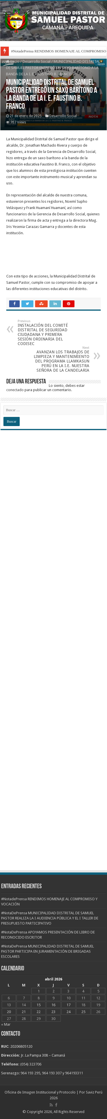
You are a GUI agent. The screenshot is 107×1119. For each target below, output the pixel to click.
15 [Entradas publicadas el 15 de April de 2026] (39, 1005)
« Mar (6, 1024)
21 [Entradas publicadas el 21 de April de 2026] (24, 1012)
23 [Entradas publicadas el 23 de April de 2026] (53, 1012)
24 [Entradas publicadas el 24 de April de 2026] (68, 1012)
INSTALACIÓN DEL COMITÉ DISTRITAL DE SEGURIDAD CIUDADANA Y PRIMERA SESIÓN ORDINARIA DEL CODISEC (47, 332)
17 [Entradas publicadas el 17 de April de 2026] (68, 1005)
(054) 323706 (30, 1064)
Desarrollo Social (37, 61)
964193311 (74, 1073)
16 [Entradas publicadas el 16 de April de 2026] (53, 1005)
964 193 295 (30, 1073)
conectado (15, 390)
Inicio (12, 61)
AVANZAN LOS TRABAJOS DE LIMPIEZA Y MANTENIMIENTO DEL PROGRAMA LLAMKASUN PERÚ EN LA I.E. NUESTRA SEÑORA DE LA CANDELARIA (60, 359)
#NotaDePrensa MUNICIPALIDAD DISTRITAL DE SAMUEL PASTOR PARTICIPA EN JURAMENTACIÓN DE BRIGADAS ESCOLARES (47, 951)
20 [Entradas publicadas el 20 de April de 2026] (9, 1012)
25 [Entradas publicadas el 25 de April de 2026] (83, 1012)
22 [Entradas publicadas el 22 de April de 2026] (39, 1012)
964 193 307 (52, 1073)
